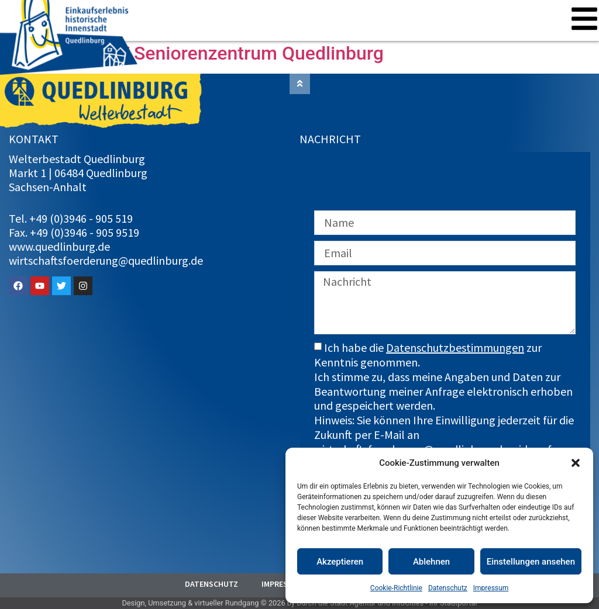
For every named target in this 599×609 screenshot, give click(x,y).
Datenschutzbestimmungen (455, 347)
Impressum (490, 588)
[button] (575, 463)
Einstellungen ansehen (531, 561)
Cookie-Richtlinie (396, 588)
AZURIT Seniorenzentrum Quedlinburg (225, 53)
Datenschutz (447, 588)
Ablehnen (431, 561)
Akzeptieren (339, 561)
